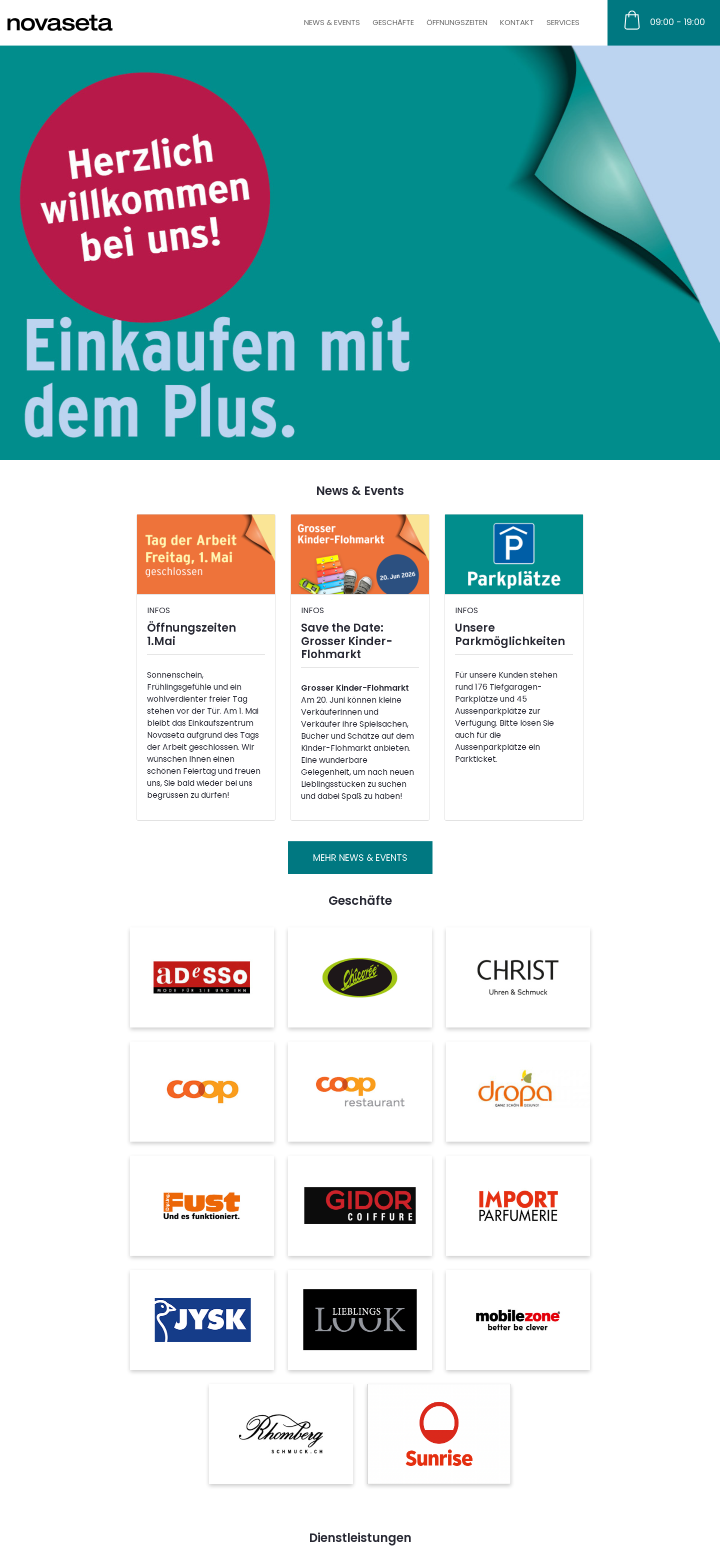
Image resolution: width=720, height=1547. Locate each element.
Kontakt (517, 22)
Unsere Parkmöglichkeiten (510, 634)
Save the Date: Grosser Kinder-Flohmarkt (346, 641)
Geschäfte (393, 22)
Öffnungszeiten (457, 22)
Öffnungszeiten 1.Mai (191, 634)
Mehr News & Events (360, 857)
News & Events (332, 22)
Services (563, 22)
